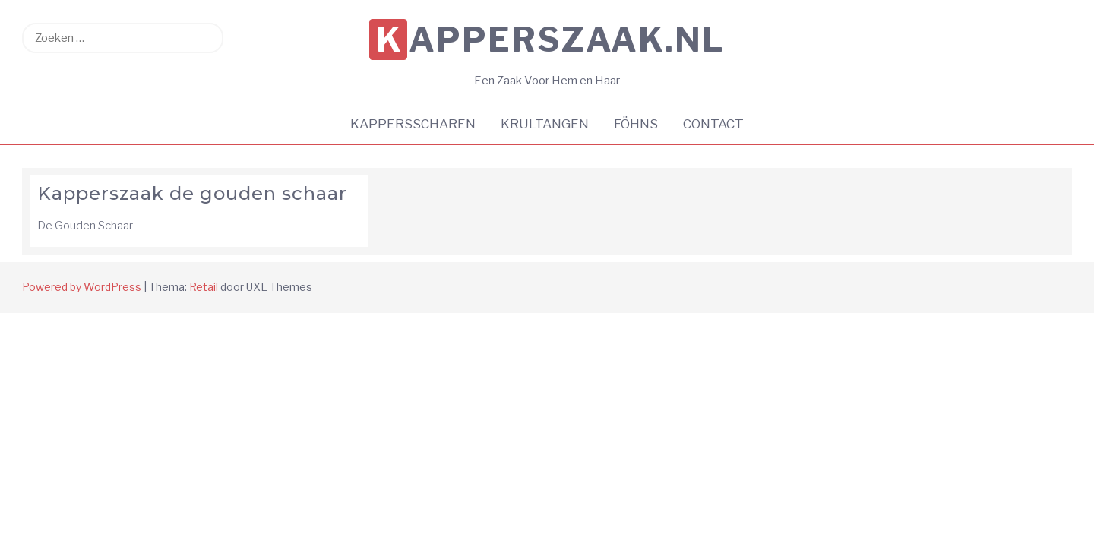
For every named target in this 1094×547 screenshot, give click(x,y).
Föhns (636, 123)
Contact (713, 123)
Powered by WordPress (81, 286)
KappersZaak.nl (551, 39)
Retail (203, 286)
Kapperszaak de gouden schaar (192, 193)
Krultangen (545, 123)
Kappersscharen (413, 123)
